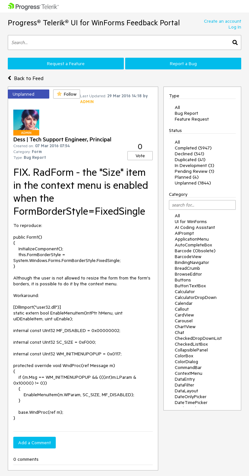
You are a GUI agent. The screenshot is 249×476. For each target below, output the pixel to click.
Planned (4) (187, 177)
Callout (182, 309)
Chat (179, 332)
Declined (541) (189, 154)
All (177, 107)
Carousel (184, 321)
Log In (235, 27)
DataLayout (186, 391)
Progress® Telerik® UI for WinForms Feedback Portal (94, 22)
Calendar (184, 303)
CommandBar (188, 367)
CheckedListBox (191, 344)
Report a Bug (183, 63)
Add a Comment (34, 443)
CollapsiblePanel (191, 350)
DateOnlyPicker (191, 396)
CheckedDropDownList (198, 338)
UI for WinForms (191, 221)
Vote (140, 156)
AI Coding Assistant (195, 227)
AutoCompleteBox (193, 245)
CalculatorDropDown (196, 297)
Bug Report (186, 113)
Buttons (183, 280)
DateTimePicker (191, 402)
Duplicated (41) (190, 159)
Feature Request (192, 119)
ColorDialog (186, 361)
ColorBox (184, 356)
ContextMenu (188, 373)
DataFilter (184, 385)
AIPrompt (184, 233)
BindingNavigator (192, 262)
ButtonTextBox (190, 286)
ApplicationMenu (192, 239)
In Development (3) (194, 165)
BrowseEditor (188, 274)
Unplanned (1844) (193, 183)
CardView (184, 315)
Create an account (222, 21)
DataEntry (185, 379)
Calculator (185, 291)
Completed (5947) (193, 148)
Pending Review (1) (194, 171)
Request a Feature (66, 63)
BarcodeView (188, 256)
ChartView (185, 326)
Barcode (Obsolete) (195, 251)
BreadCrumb (187, 268)
